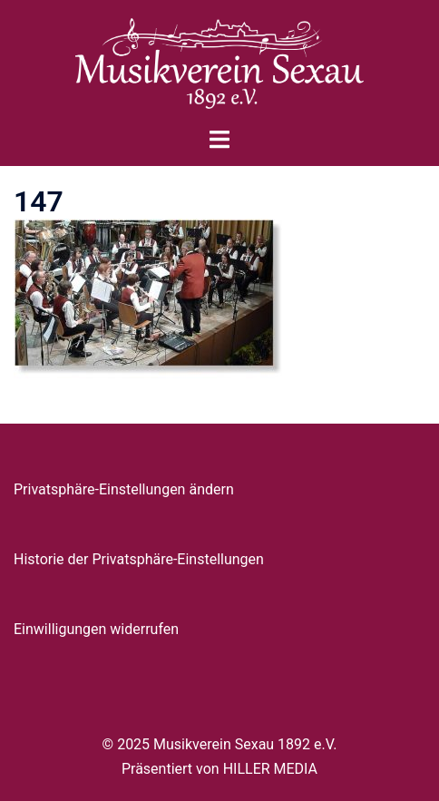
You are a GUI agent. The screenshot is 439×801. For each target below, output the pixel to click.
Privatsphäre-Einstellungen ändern (124, 489)
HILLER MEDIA (270, 768)
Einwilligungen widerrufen (96, 629)
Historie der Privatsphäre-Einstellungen (139, 559)
